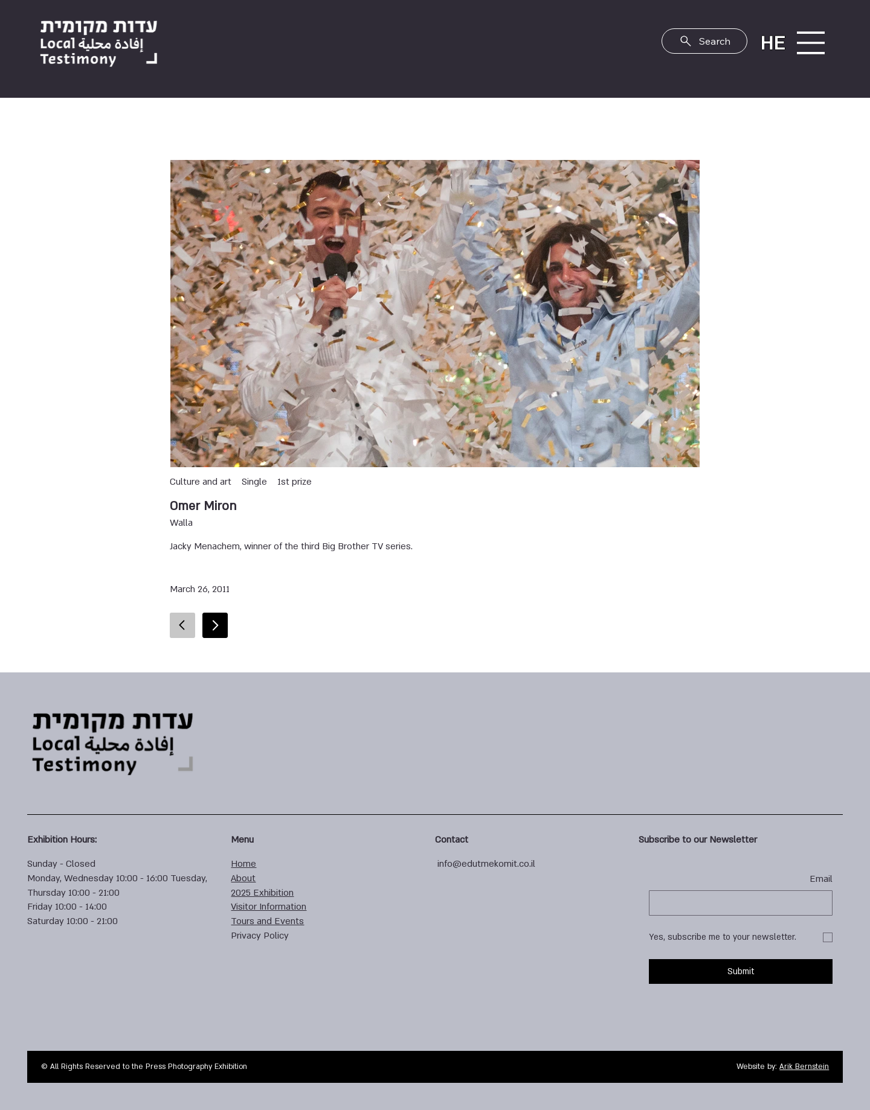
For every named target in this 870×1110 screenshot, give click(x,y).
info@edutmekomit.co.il (486, 864)
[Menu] (810, 43)
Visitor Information (268, 907)
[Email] (744, 903)
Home (243, 864)
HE (772, 43)
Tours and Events (267, 921)
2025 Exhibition (262, 893)
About (243, 878)
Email (821, 879)
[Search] (704, 41)
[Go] (215, 625)
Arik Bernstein (804, 1066)
